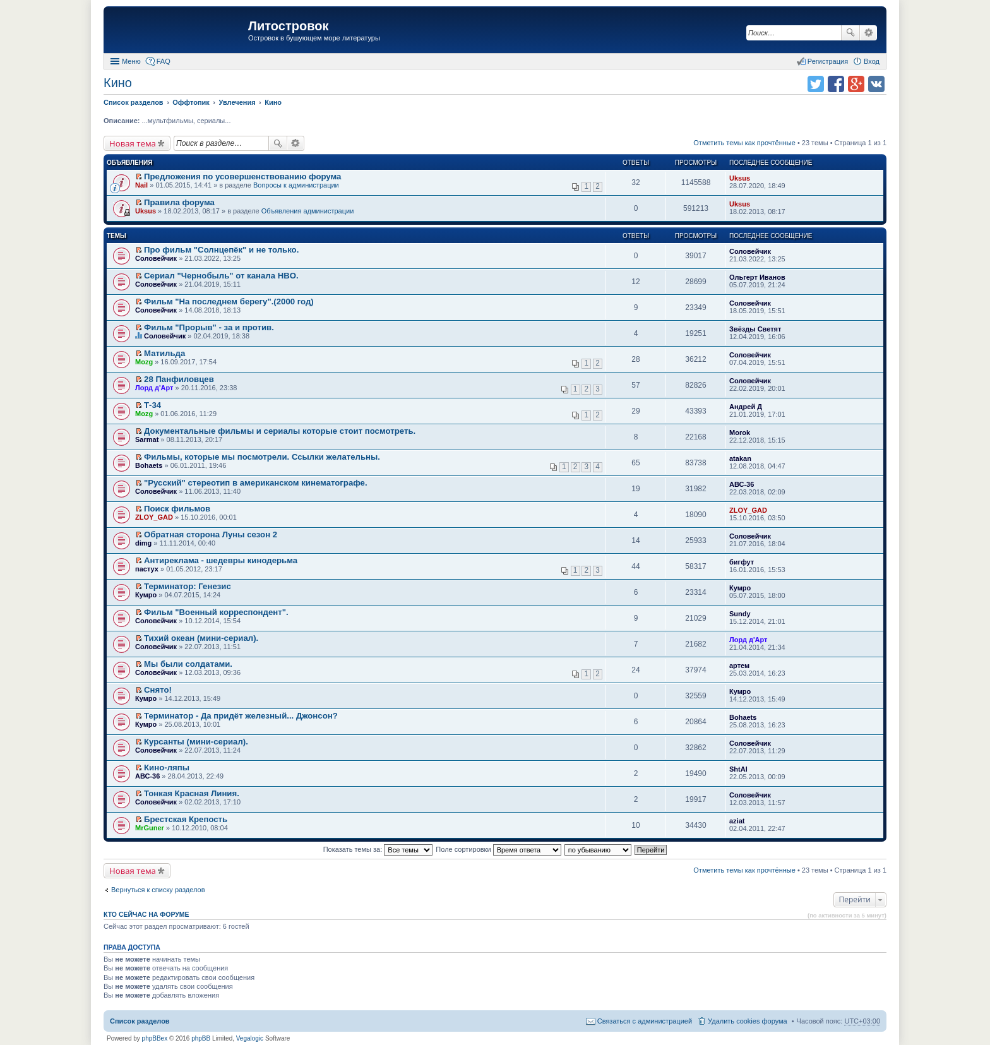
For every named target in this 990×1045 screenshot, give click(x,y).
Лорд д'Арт (154, 387)
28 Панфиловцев (179, 379)
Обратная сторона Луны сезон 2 (210, 534)
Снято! (158, 690)
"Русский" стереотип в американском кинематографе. (255, 482)
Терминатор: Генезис (187, 586)
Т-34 (152, 405)
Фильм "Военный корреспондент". (216, 612)
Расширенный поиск (868, 32)
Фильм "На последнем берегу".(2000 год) (229, 301)
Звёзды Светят (755, 329)
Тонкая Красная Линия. (191, 793)
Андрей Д (745, 406)
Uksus (739, 178)
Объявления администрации (307, 211)
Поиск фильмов (177, 508)
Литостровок (288, 26)
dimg (143, 543)
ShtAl (738, 769)
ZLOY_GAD (154, 517)
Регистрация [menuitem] (828, 61)
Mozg (144, 362)
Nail (141, 185)
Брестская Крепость (185, 819)
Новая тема (132, 143)
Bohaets (148, 465)
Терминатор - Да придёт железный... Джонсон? (241, 715)
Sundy (740, 614)
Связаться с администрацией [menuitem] (644, 1021)
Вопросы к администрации (296, 185)
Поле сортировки (498, 849)
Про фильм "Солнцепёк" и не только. (221, 249)
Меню (131, 61)
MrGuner (149, 828)
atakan (740, 458)
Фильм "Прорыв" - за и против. (209, 327)
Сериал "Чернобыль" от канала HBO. (221, 275)
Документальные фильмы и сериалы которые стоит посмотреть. (279, 431)
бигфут (741, 562)
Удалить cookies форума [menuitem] (747, 1021)
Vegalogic (249, 1038)
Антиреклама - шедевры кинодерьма (220, 560)
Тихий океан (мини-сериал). (201, 638)
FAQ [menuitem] (163, 61)
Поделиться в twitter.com (816, 84)
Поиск (850, 32)
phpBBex (155, 1038)
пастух (146, 569)
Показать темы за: (378, 849)
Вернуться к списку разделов (158, 889)
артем (739, 665)
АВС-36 (741, 484)
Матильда (164, 353)
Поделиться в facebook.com (836, 84)
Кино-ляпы (166, 767)
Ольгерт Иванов (757, 277)
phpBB (200, 1038)
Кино (118, 83)
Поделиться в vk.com (876, 84)
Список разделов (140, 1021)
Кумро (146, 595)
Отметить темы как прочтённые (744, 142)
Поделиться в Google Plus (856, 84)
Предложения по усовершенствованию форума (242, 176)
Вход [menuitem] (872, 61)
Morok (739, 432)
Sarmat (146, 439)
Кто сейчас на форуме (146, 914)
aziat (736, 821)
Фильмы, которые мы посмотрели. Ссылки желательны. (262, 457)
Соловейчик (156, 258)
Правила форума (179, 202)
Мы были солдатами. (188, 664)
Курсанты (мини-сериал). (196, 741)
